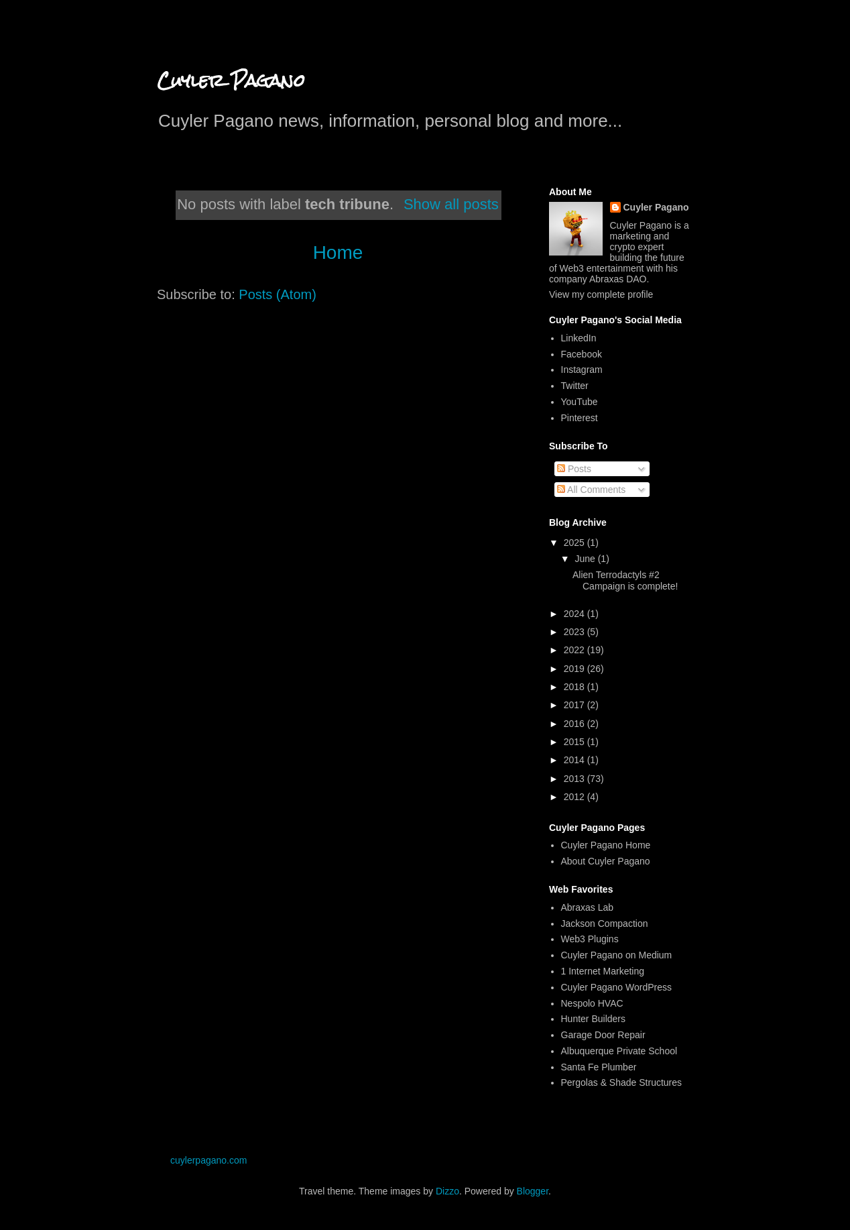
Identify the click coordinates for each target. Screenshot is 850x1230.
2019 (575, 668)
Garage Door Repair (603, 1034)
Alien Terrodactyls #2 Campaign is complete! (625, 580)
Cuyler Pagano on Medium (616, 955)
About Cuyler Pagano (605, 861)
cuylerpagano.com (208, 1160)
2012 (575, 796)
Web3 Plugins (590, 939)
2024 (575, 613)
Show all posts (451, 204)
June (585, 558)
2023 (575, 631)
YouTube (579, 401)
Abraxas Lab (587, 907)
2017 (575, 705)
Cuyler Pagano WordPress (616, 987)
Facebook (581, 354)
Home (338, 252)
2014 (575, 759)
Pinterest (579, 417)
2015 (575, 741)
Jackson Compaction (604, 923)
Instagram (582, 369)
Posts (574, 468)
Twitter (575, 385)
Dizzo (447, 1191)
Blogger (532, 1191)
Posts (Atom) (277, 294)
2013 (575, 778)
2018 (575, 686)
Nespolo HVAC (592, 1003)
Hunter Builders (593, 1018)
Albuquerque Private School (619, 1051)
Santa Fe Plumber (599, 1067)
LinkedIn (579, 338)
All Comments (591, 489)
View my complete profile (601, 294)
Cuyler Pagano (231, 80)
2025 (575, 542)
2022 (575, 650)
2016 (575, 723)
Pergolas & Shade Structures (621, 1082)
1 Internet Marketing (603, 971)
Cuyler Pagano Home (606, 845)
